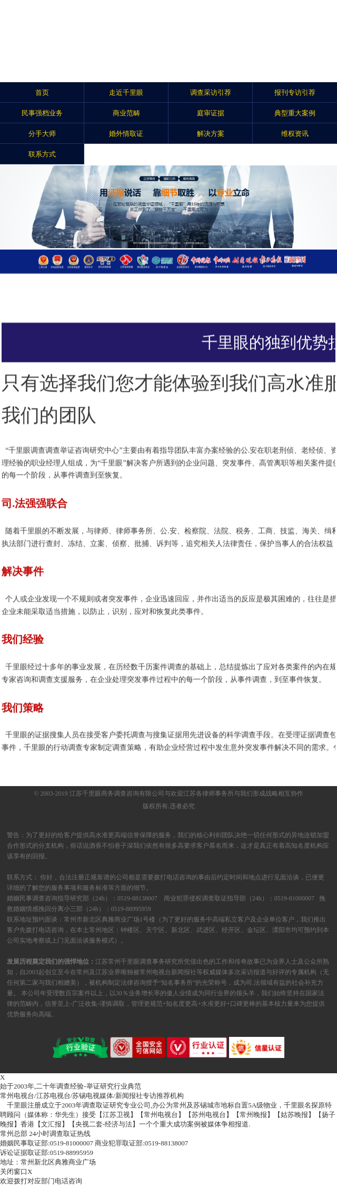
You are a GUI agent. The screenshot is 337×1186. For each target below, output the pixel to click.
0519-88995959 (46, 1152)
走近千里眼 (126, 92)
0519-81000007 (46, 1143)
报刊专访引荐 (294, 92)
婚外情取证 (126, 134)
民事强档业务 (42, 113)
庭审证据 (210, 113)
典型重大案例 (294, 113)
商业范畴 (126, 113)
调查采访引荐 (210, 92)
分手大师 (42, 134)
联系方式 (42, 154)
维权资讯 (295, 134)
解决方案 (210, 134)
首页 (42, 92)
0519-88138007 (141, 1143)
